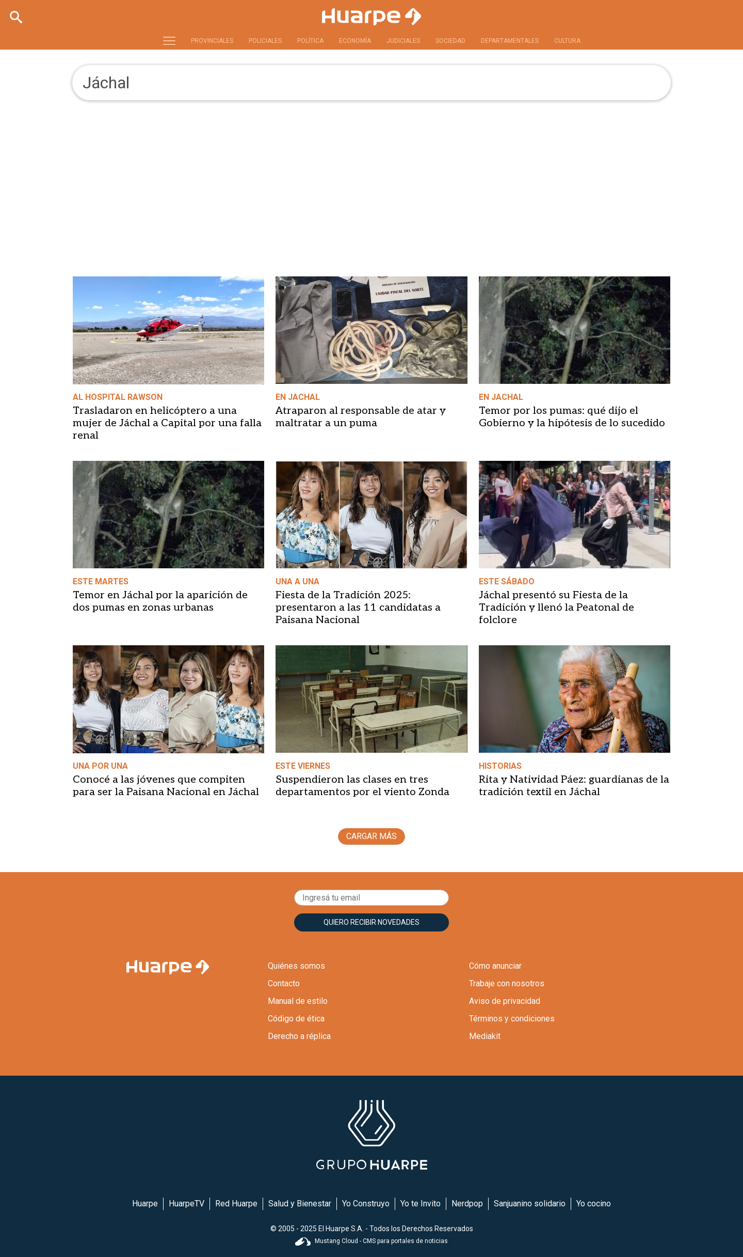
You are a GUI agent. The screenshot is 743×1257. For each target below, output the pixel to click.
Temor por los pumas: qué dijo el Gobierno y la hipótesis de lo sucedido (572, 417)
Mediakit (484, 1036)
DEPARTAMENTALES (510, 40)
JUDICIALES (403, 40)
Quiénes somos (296, 966)
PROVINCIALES (212, 40)
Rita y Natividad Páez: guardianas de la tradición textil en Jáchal (574, 785)
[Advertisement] (371, 177)
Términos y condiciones (512, 1018)
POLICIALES (265, 40)
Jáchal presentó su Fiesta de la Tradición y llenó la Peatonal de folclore (556, 607)
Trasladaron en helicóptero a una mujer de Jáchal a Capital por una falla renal (167, 423)
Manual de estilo (298, 1001)
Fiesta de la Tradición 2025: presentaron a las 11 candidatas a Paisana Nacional (358, 607)
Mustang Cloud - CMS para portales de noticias (371, 1241)
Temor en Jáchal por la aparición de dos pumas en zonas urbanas (160, 601)
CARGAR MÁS (371, 836)
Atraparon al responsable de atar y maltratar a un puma (361, 417)
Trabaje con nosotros (506, 983)
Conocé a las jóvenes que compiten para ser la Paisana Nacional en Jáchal (166, 785)
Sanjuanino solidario (530, 1203)
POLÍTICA (310, 40)
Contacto (284, 983)
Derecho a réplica (299, 1036)
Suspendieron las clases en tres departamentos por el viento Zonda (362, 785)
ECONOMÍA (355, 40)
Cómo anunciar (495, 966)
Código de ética (296, 1018)
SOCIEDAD (450, 40)
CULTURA (567, 40)
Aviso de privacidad (504, 1001)
